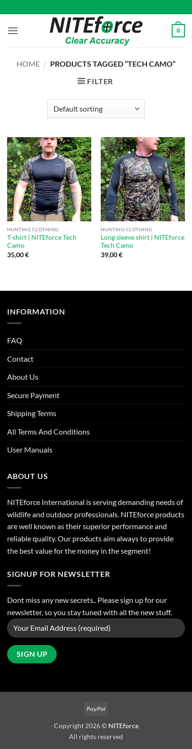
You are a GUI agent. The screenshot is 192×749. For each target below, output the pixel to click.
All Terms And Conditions (48, 431)
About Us (22, 376)
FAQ (14, 340)
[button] (12, 30)
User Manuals (29, 449)
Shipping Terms (31, 413)
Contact (20, 358)
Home (28, 63)
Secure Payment (33, 395)
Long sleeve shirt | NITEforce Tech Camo (142, 242)
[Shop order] (95, 108)
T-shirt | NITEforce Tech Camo (42, 242)
